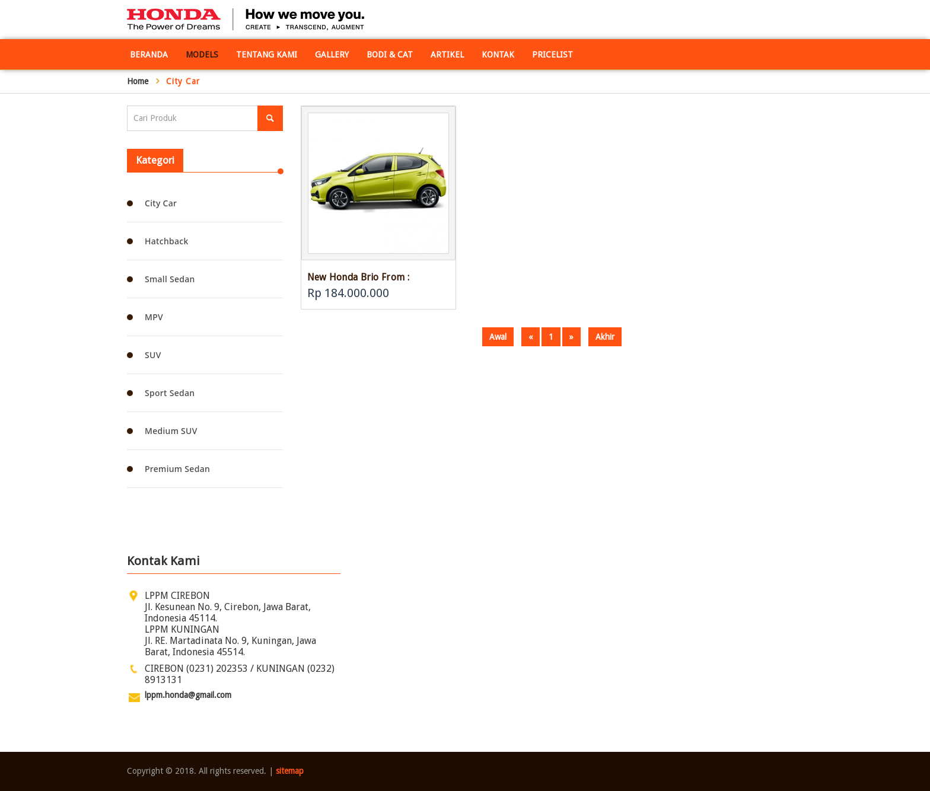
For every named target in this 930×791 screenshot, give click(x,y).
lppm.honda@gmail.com (188, 695)
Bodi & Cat (390, 54)
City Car (161, 203)
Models (202, 54)
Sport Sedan (170, 392)
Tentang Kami (266, 54)
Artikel (447, 54)
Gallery (332, 54)
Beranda (149, 54)
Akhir (604, 337)
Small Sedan (170, 279)
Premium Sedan (177, 468)
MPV (154, 317)
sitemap (290, 771)
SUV (153, 355)
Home (137, 81)
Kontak (498, 54)
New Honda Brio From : (358, 277)
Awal (498, 337)
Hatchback (167, 241)
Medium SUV (171, 430)
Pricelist (552, 54)
